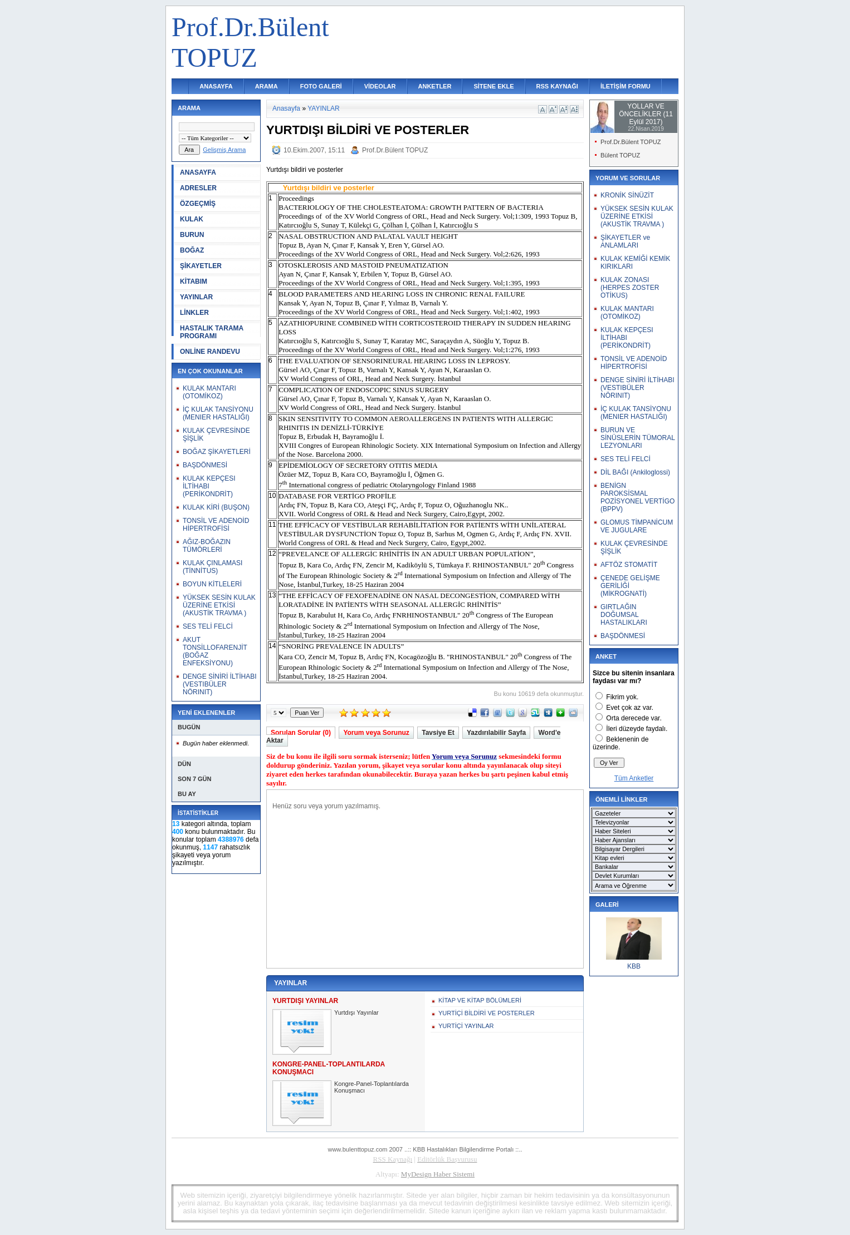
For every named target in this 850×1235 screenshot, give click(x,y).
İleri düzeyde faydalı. (636, 729)
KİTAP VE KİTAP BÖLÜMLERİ (479, 1000)
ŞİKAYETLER (201, 266)
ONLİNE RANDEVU (210, 351)
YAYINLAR (196, 297)
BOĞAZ (192, 250)
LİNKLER (194, 313)
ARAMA (266, 86)
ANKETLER (435, 86)
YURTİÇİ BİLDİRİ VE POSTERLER (486, 1013)
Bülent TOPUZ (620, 155)
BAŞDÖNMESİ (205, 465)
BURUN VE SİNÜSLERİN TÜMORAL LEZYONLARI (637, 437)
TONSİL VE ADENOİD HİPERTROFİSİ (216, 524)
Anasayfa (286, 108)
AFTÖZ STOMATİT (628, 565)
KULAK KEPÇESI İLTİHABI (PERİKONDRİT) (209, 486)
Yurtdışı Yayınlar (356, 1012)
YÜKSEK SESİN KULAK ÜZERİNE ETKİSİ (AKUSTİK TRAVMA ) (219, 605)
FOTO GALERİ (321, 86)
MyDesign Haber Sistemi (438, 1174)
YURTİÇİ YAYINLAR (466, 1025)
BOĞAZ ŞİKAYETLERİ (217, 452)
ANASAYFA (216, 86)
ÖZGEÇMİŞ (198, 204)
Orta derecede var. (633, 718)
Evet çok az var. (629, 708)
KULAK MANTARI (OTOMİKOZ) (209, 392)
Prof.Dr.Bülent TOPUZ (395, 150)
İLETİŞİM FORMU (625, 86)
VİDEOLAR (380, 86)
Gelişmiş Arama (224, 149)
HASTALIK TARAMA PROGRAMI (211, 332)
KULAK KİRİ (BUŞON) (216, 507)
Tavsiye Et (438, 733)
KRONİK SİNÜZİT (627, 195)
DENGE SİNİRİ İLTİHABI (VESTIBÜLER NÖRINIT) (219, 684)
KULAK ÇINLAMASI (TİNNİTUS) (212, 567)
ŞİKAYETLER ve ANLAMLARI (625, 241)
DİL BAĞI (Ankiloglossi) (635, 472)
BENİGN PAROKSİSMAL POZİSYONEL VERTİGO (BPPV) (637, 497)
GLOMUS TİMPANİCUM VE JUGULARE (636, 526)
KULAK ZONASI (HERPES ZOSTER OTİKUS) (629, 287)
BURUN (192, 235)
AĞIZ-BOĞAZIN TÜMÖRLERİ (207, 546)
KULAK (191, 219)
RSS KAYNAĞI (557, 86)
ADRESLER (198, 188)
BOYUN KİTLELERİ (212, 584)
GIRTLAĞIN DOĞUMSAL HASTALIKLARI (623, 614)
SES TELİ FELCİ (208, 626)
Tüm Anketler (634, 778)
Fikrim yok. (622, 697)
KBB (634, 966)
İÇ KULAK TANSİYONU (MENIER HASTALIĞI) (218, 413)
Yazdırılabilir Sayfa (496, 733)
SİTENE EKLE (493, 86)
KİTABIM (193, 281)
